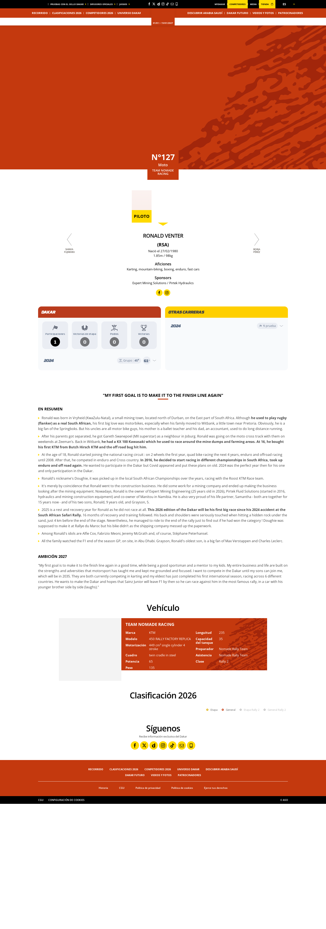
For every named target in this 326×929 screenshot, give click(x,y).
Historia (103, 913)
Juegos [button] (123, 4)
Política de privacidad (148, 913)
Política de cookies (182, 913)
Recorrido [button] (40, 13)
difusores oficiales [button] (101, 4)
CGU (121, 913)
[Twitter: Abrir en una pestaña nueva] (153, 4)
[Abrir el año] (99, 360)
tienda (267, 4)
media (253, 4)
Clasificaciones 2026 (66, 13)
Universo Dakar (188, 894)
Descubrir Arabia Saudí (204, 13)
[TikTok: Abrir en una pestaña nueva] (167, 4)
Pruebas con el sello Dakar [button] (67, 4)
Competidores (237, 4)
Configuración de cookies (66, 925)
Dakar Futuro (237, 13)
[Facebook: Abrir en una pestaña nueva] (149, 4)
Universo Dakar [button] (129, 13)
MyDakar (220, 4)
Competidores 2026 (99, 13)
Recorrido (95, 894)
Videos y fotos (263, 13)
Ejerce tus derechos (216, 913)
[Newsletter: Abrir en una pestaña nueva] (172, 4)
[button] (285, 4)
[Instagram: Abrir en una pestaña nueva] (163, 4)
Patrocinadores (290, 13)
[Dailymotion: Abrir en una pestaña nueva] (158, 4)
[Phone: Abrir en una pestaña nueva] (176, 4)
